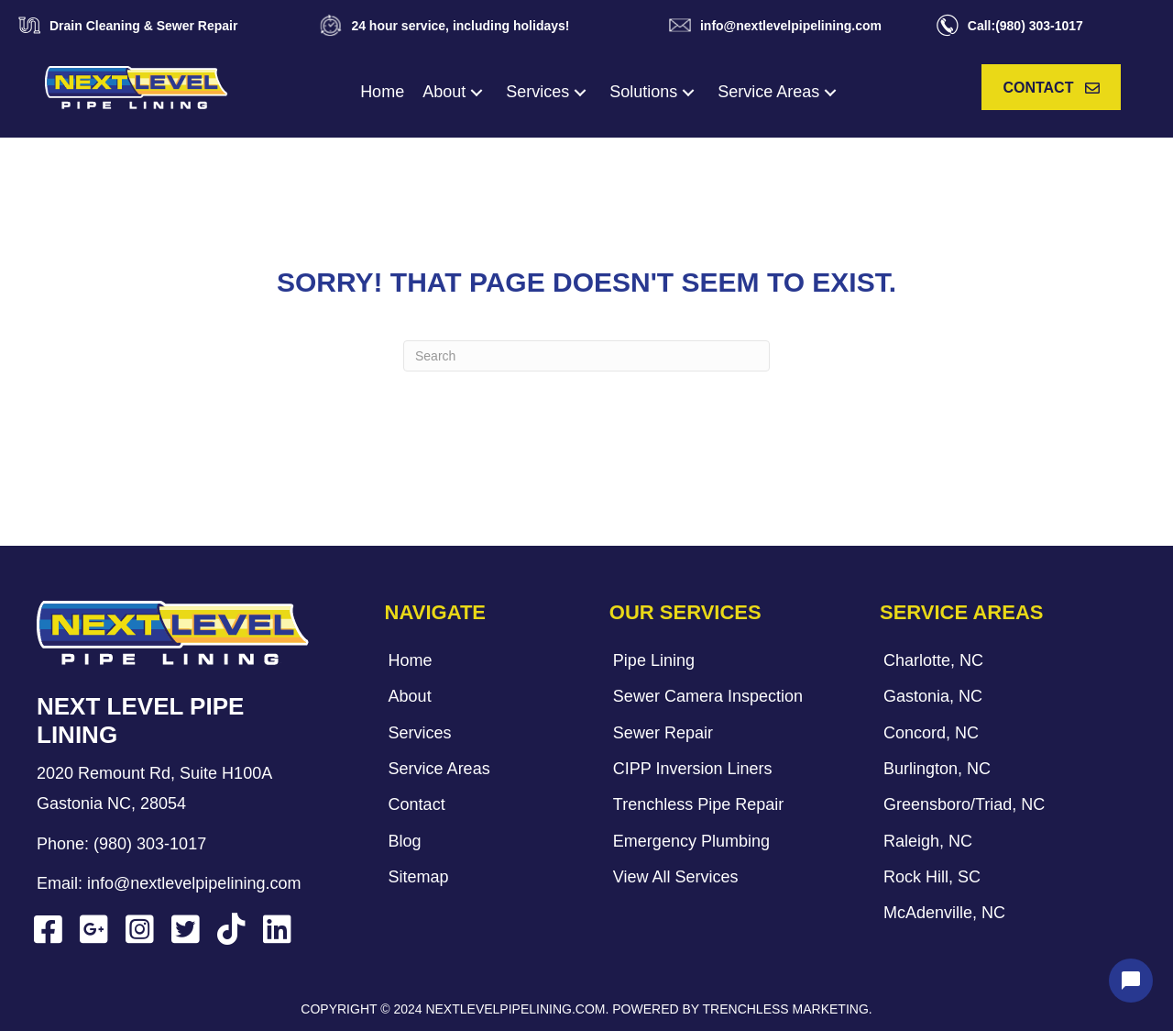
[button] (477, 92)
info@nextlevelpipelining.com (194, 883)
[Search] (586, 355)
